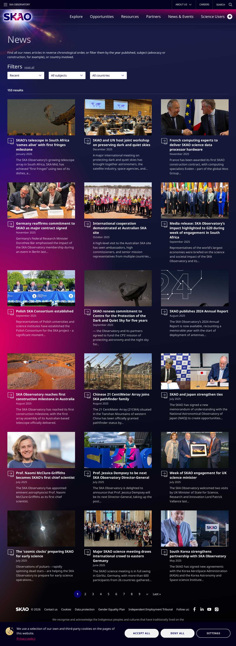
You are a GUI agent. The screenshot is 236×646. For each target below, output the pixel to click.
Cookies (66, 609)
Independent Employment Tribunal (151, 609)
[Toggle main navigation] (16, 4)
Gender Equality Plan (111, 609)
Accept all (141, 633)
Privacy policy (26, 639)
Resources (130, 16)
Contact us (51, 609)
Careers (204, 4)
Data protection (85, 609)
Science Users (216, 16)
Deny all (178, 633)
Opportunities (102, 16)
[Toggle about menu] (184, 4)
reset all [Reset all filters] (29, 67)
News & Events (181, 16)
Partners (153, 16)
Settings (213, 633)
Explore (76, 16)
